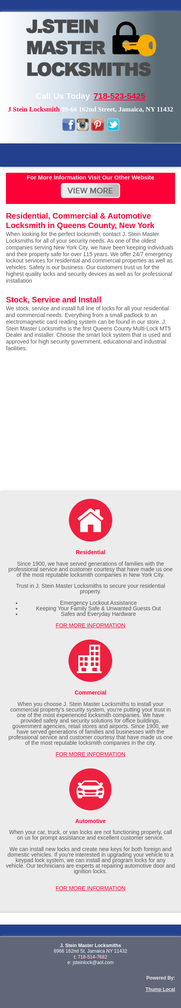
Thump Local (160, 989)
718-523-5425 (119, 95)
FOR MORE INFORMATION (90, 625)
